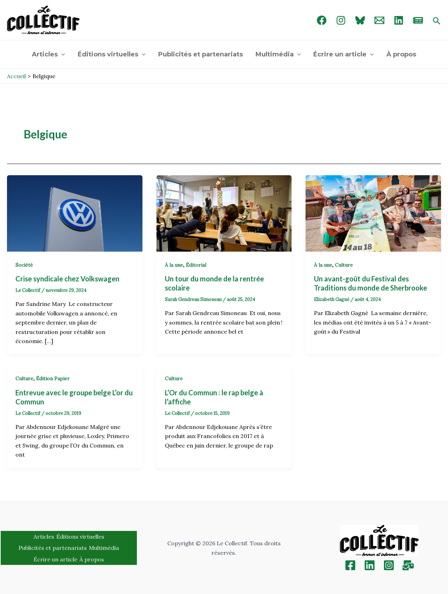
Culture (344, 265)
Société (24, 265)
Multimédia (278, 54)
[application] (61, 54)
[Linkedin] (369, 565)
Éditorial (196, 265)
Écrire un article (343, 54)
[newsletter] (418, 20)
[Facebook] (322, 20)
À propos (401, 54)
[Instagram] (341, 20)
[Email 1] (379, 20)
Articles (48, 54)
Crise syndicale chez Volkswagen (68, 278)
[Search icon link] (437, 21)
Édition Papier (53, 378)
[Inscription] (408, 565)
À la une (174, 265)
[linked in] (399, 20)
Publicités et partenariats (200, 54)
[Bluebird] (360, 20)
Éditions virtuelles (112, 54)
